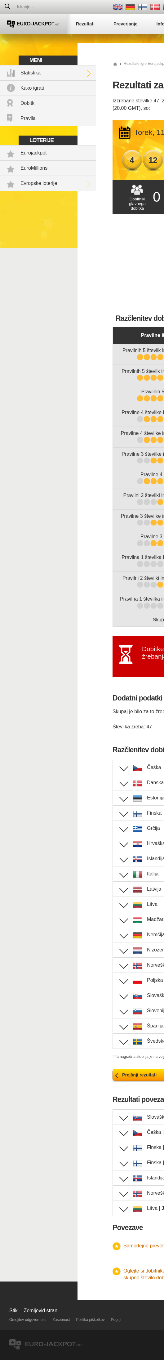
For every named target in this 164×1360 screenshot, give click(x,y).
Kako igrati (32, 88)
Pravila (28, 118)
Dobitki (28, 103)
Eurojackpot (33, 152)
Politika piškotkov (90, 1320)
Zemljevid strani (41, 1310)
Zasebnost (61, 1320)
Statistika (30, 72)
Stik (13, 1310)
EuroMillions (33, 168)
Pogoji (116, 1320)
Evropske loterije (38, 183)
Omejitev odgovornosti (27, 1320)
